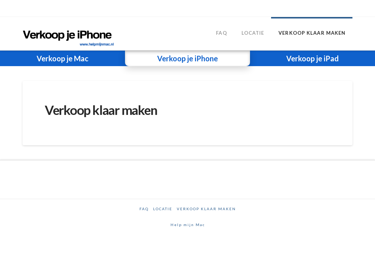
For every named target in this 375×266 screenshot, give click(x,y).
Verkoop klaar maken (206, 209)
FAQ (144, 209)
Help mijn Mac (187, 224)
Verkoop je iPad (312, 58)
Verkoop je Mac (62, 58)
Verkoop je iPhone (187, 58)
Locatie (162, 209)
